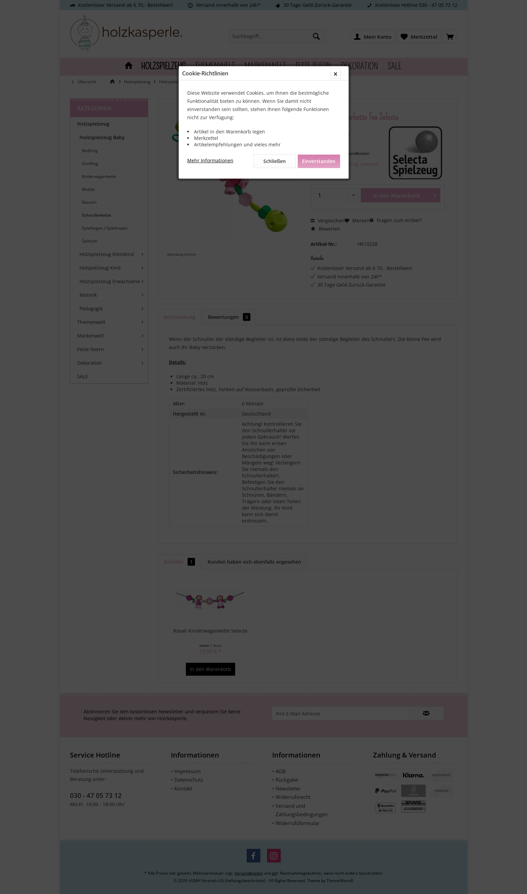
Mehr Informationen (210, 160)
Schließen (274, 161)
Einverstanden (318, 161)
